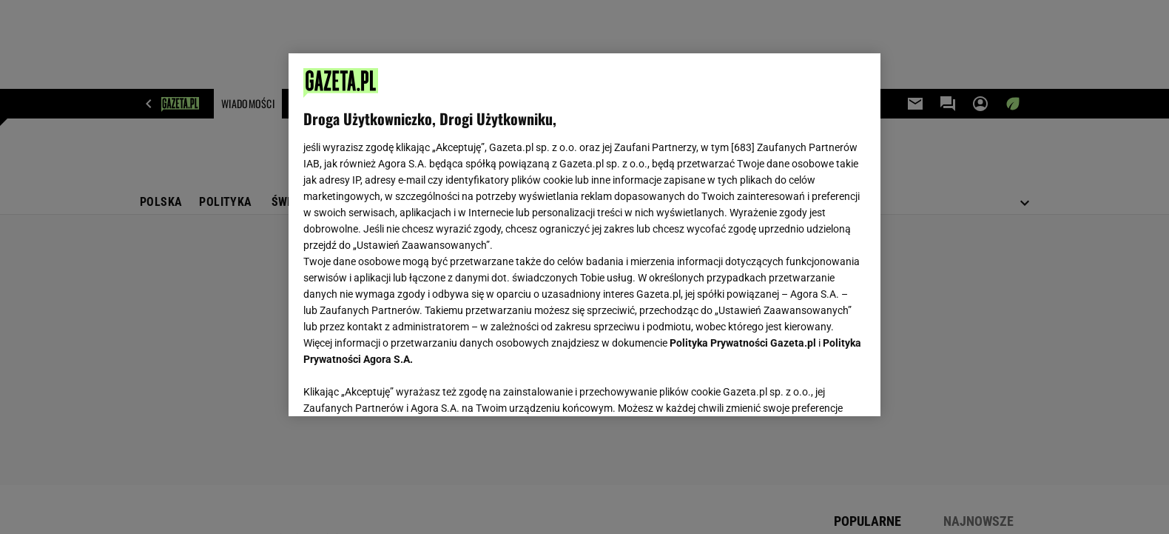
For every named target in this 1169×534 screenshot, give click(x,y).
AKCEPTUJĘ (815, 387)
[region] (584, 234)
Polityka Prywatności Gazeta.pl (743, 343)
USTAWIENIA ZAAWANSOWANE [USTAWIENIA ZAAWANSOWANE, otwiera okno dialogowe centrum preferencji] (400, 387)
